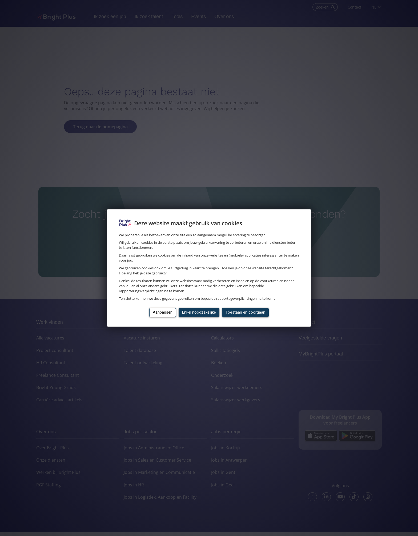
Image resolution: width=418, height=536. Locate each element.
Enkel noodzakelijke (199, 312)
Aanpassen (162, 312)
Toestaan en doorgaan (245, 312)
